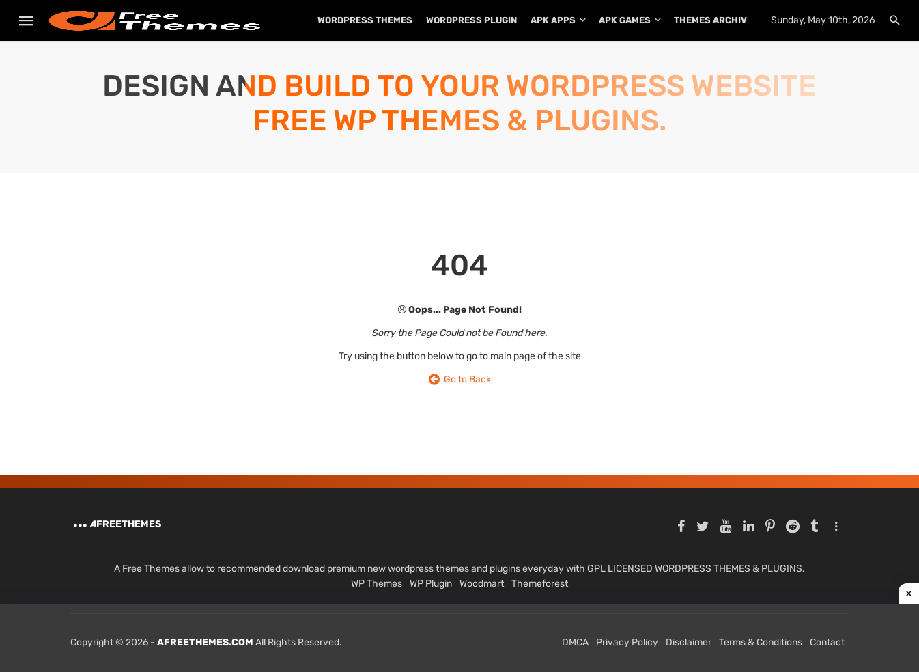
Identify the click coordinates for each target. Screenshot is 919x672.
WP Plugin (431, 583)
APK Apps (553, 20)
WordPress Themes (364, 20)
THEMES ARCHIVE (713, 20)
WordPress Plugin (471, 20)
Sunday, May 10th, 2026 (823, 20)
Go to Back (460, 379)
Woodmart (482, 583)
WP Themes (376, 583)
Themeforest (539, 583)
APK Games (625, 20)
